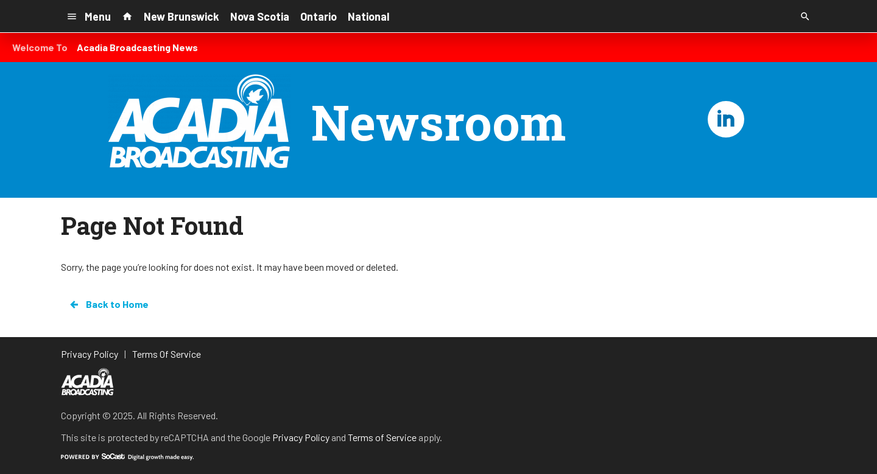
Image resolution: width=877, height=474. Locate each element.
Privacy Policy (300, 437)
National (368, 16)
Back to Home (108, 304)
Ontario (318, 16)
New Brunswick (181, 16)
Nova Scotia (259, 16)
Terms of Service (382, 437)
